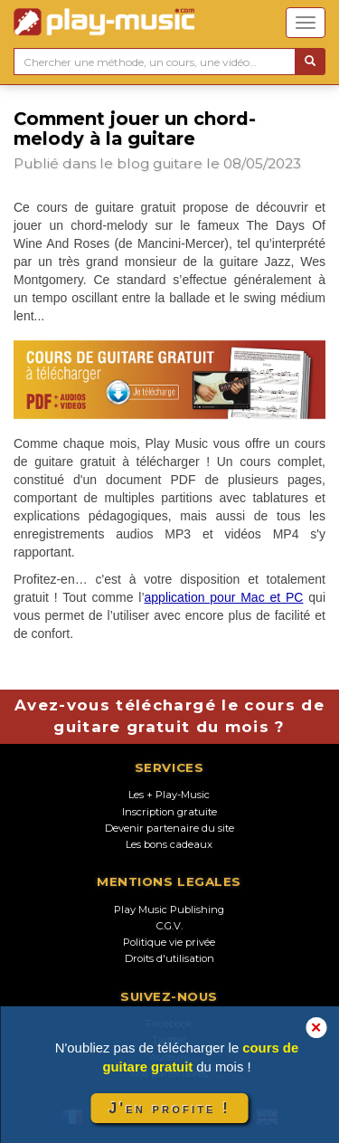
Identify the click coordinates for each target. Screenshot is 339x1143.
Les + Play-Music (169, 794)
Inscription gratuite (169, 811)
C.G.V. (169, 925)
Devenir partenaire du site (169, 828)
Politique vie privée (169, 942)
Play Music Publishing (169, 909)
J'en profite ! (169, 1108)
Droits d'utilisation (169, 958)
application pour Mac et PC (224, 597)
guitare (177, 163)
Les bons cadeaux (169, 844)
